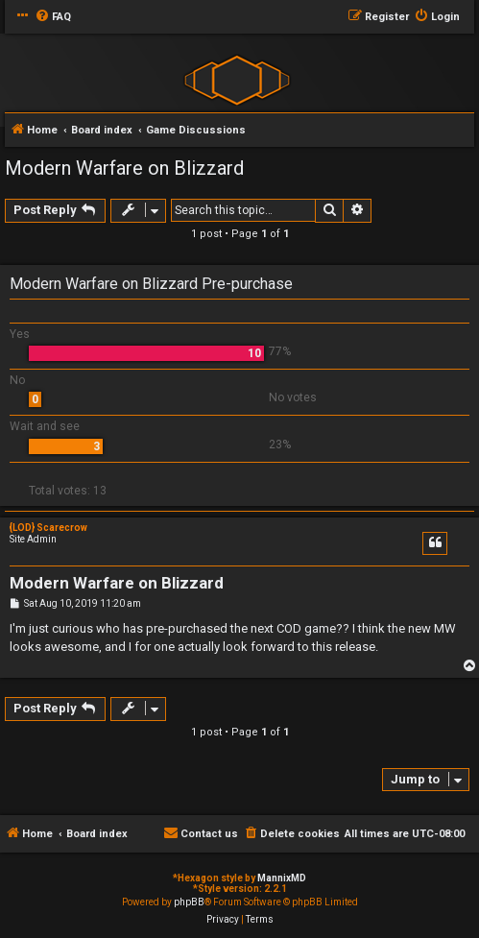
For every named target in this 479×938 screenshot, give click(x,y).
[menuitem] (53, 17)
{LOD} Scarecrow (48, 527)
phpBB (189, 902)
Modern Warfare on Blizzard (124, 168)
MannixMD (281, 878)
